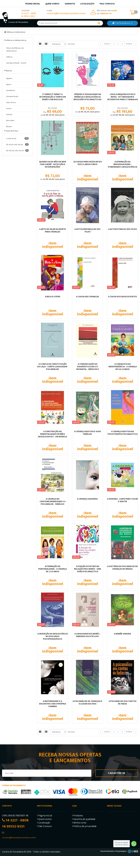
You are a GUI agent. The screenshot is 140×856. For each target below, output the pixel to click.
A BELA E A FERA (52, 296)
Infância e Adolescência (16, 32)
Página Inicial (44, 816)
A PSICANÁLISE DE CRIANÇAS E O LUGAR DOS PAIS (87, 702)
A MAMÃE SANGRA (122, 633)
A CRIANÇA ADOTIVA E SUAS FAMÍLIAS (87, 432)
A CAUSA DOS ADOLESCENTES (122, 296)
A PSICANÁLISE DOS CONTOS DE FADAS (122, 702)
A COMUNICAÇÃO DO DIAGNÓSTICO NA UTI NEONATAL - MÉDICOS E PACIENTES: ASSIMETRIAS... (87, 367)
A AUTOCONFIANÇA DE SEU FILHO (87, 230)
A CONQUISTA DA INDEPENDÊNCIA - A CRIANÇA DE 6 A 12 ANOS (122, 366)
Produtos (77, 816)
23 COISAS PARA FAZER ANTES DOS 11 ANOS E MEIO (87, 163)
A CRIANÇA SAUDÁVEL (87, 498)
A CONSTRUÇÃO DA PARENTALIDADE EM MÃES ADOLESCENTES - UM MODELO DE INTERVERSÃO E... (52, 435)
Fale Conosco (107, 4)
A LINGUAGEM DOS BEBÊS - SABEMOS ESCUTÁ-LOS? (88, 635)
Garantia (70, 4)
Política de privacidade (84, 826)
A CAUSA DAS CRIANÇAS (87, 296)
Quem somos (52, 4)
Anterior (107, 43)
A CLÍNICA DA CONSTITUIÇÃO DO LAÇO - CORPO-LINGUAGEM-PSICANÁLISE (52, 366)
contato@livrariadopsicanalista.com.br (66, 13)
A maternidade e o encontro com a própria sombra (52, 704)
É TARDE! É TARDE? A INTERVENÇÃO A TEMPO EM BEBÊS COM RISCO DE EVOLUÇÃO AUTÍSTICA (52, 98)
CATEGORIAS (122, 23)
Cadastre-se (116, 773)
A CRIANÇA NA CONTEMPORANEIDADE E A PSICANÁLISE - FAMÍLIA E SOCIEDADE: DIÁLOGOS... (52, 502)
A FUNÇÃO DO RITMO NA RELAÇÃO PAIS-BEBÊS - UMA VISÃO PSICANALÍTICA (87, 569)
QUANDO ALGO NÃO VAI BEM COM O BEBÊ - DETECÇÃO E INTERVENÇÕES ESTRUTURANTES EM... (52, 165)
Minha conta (79, 823)
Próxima (129, 43)
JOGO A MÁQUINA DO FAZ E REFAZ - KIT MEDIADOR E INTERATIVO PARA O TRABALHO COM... (122, 98)
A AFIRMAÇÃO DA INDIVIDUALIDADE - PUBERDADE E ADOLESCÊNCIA (122, 164)
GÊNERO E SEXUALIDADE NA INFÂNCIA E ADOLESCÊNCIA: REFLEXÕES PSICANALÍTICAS (87, 97)
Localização (87, 4)
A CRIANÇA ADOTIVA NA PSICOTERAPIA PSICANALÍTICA (123, 432)
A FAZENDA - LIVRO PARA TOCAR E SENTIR (122, 500)
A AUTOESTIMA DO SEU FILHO (122, 229)
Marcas (9, 70)
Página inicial (32, 4)
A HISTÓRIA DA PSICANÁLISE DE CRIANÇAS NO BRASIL (122, 567)
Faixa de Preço (12, 131)
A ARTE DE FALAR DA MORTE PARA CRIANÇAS (52, 230)
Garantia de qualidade (83, 819)
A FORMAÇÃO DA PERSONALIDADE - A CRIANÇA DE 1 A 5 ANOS (52, 569)
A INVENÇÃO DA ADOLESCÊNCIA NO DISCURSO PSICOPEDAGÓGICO (52, 636)
